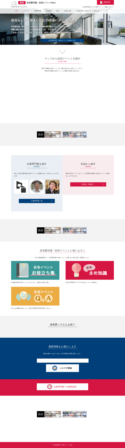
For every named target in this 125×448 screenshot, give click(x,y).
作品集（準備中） (88, 184)
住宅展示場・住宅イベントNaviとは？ (62, 40)
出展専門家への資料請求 (65, 387)
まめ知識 (49, 11)
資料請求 (107, 2)
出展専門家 (37, 11)
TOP (16, 11)
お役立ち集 (67, 11)
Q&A (57, 11)
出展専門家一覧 (37, 201)
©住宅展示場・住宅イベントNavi (62, 445)
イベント (26, 11)
